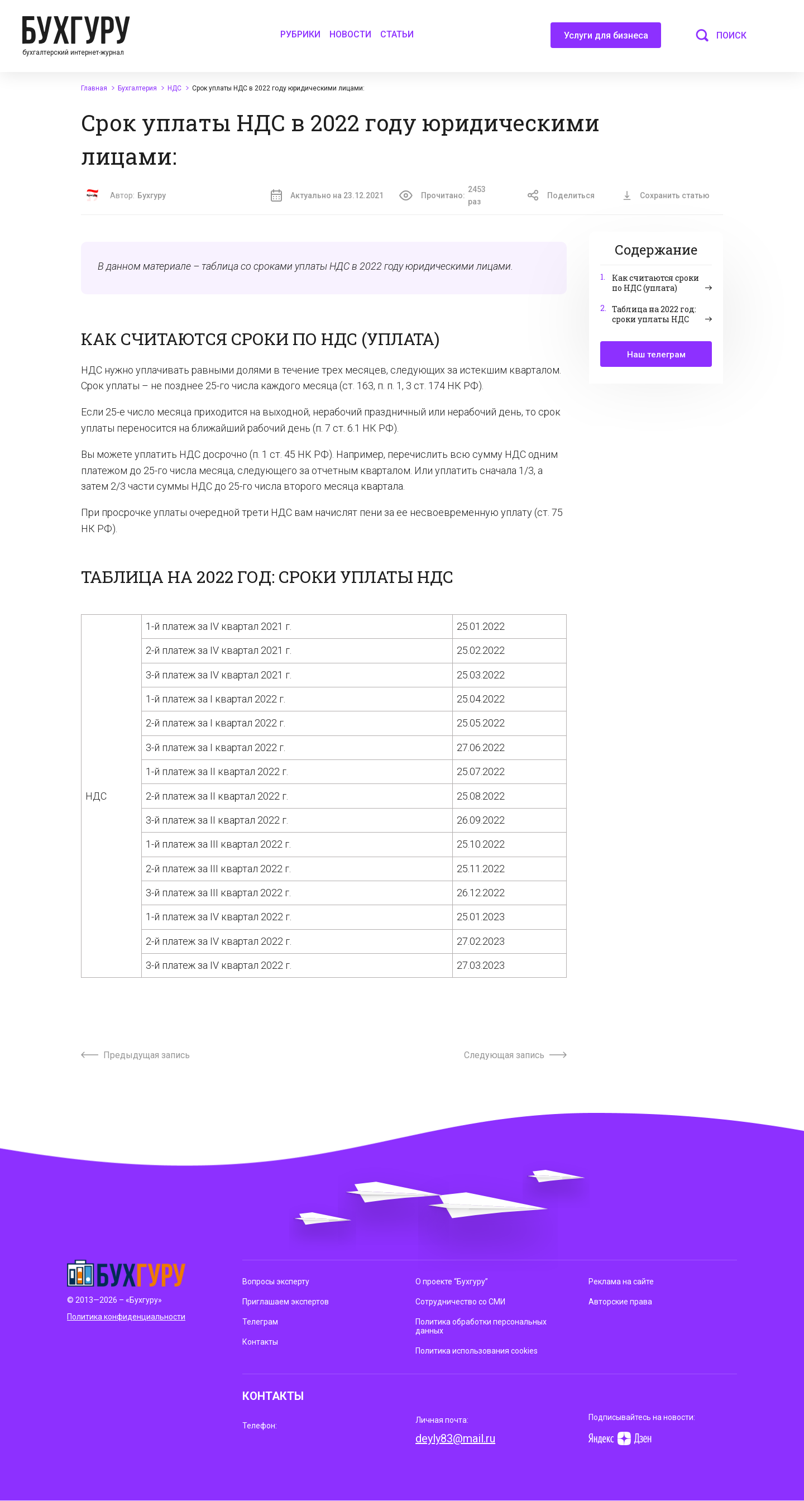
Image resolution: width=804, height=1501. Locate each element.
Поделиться (561, 195)
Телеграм (260, 1321)
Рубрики (300, 34)
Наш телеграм (656, 355)
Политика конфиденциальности (126, 1316)
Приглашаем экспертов (285, 1301)
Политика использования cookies (476, 1350)
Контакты (260, 1341)
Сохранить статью (666, 195)
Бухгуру (151, 195)
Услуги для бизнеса (606, 39)
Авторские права (620, 1301)
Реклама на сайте (621, 1281)
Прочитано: (449, 195)
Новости (350, 34)
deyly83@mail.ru (455, 1438)
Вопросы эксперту (275, 1281)
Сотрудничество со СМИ (460, 1301)
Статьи (397, 34)
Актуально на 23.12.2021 (327, 195)
